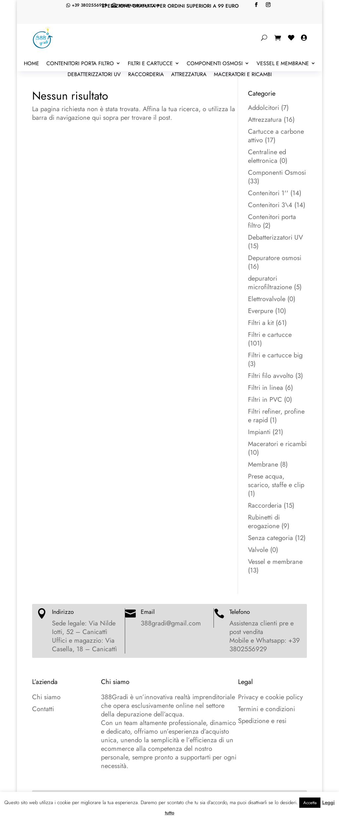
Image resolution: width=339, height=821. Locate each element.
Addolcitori (263, 108)
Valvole (258, 550)
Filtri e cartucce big (275, 355)
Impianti (259, 432)
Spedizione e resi (262, 721)
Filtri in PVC (265, 399)
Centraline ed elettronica (267, 156)
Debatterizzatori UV (94, 74)
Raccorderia (146, 74)
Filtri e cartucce (150, 64)
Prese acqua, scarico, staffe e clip (276, 481)
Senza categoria (270, 538)
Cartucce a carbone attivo (276, 136)
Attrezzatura (189, 74)
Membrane (263, 464)
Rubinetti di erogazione (264, 522)
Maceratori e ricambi (243, 74)
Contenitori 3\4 (270, 205)
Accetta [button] (309, 802)
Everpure (260, 311)
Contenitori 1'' (268, 193)
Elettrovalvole (266, 299)
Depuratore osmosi (274, 258)
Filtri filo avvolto (270, 376)
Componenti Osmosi (215, 64)
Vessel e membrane (283, 64)
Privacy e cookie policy (270, 697)
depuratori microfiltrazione (270, 283)
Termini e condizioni (266, 709)
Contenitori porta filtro (80, 64)
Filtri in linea (265, 387)
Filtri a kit (261, 323)
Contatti (43, 709)
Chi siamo (46, 697)
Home (31, 64)
